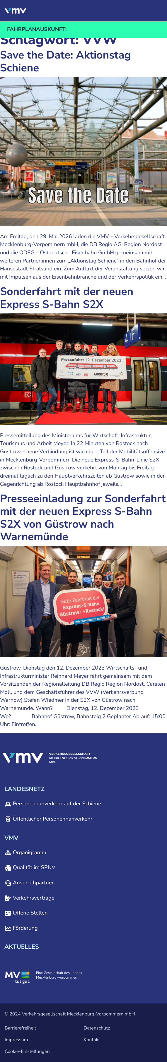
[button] (129, 11)
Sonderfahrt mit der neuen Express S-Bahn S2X (66, 298)
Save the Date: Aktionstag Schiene (65, 61)
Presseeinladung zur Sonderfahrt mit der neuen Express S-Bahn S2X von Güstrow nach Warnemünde (83, 518)
